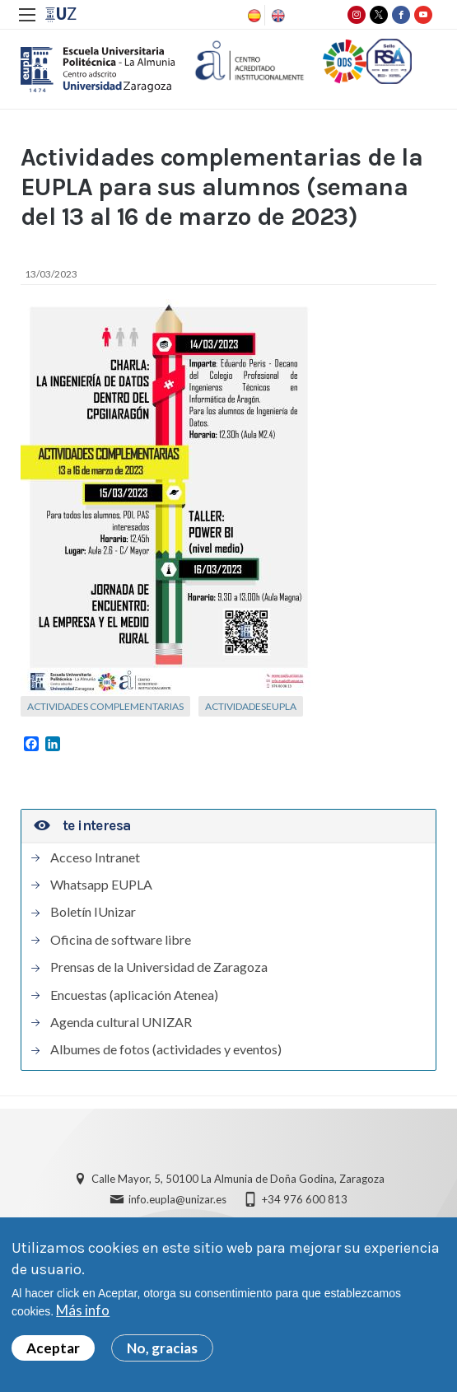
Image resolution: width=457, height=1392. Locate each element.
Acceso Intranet (95, 857)
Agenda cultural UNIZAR (121, 1022)
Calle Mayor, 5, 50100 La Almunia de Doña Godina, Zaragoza (238, 1178)
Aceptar (53, 1349)
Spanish (252, 15)
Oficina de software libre (120, 939)
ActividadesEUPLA (250, 706)
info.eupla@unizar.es (177, 1199)
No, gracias (162, 1349)
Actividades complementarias (105, 706)
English (276, 15)
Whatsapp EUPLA (101, 884)
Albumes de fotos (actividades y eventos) (166, 1049)
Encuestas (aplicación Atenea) (134, 995)
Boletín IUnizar (93, 911)
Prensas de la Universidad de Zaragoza (159, 967)
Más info (83, 1312)
